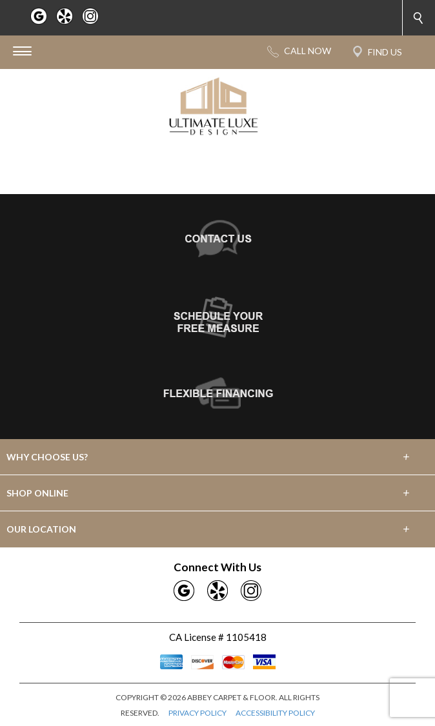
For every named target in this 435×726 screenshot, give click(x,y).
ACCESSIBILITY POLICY (275, 713)
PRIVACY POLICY (197, 713)
